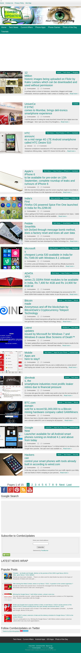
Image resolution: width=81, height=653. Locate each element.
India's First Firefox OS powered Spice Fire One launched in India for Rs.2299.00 (51, 203)
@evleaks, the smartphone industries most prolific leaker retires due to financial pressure (49, 382)
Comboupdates (31, 88)
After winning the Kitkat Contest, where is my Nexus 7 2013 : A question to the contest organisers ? (43, 583)
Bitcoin (76, 300)
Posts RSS (32, 646)
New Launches (55, 198)
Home (2, 3)
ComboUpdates (36, 648)
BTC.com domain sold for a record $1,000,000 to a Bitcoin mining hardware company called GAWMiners (51, 407)
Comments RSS (40, 646)
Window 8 (65, 327)
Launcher (48, 427)
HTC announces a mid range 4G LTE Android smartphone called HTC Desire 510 (50, 138)
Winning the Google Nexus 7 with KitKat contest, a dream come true (33, 594)
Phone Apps (40, 27)
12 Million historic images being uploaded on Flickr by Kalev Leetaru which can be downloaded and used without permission (51, 79)
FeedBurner (44, 550)
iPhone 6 (67, 171)
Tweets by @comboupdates (11, 631)
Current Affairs (27, 27)
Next (62, 484)
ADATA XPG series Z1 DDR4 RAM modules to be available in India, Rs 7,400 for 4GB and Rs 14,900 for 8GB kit (51, 279)
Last (69, 484)
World (59, 72)
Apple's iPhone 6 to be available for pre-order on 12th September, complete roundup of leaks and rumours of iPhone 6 (50, 177)
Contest (75, 104)
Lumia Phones (65, 248)
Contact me (9, 3)
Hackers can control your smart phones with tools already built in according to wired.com (50, 459)
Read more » (74, 93)
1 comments (46, 211)
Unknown (30, 146)
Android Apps (74, 352)
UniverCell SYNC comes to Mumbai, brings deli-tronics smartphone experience (46, 108)
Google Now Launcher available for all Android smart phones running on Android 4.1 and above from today (49, 434)
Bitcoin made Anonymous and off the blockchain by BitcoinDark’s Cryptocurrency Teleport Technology (47, 307)
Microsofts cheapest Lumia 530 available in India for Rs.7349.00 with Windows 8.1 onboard (48, 253)
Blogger (51, 648)
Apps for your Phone (60, 352)
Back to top (49, 646)
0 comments (46, 88)
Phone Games (54, 27)
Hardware (75, 133)
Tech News (13, 27)
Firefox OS (74, 198)
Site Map (28, 3)
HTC (68, 133)
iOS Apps (50, 639)
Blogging (75, 72)
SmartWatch (67, 223)
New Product (60, 133)
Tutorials (4, 32)
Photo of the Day (70, 27)
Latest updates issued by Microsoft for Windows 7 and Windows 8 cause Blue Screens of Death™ (50, 332)
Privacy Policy (19, 3)
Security (75, 223)
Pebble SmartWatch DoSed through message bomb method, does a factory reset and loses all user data (50, 228)
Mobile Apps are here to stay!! (32, 355)
